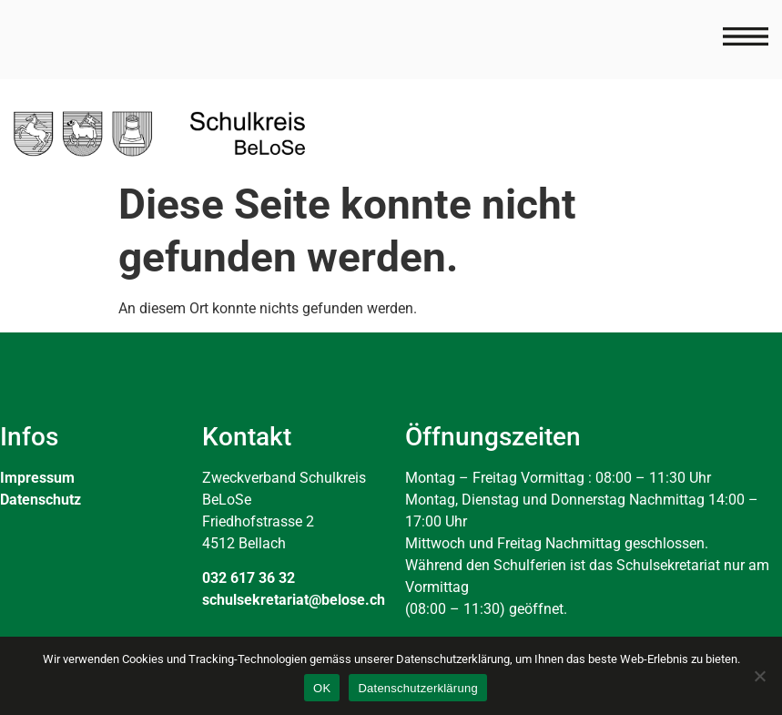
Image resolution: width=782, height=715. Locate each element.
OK (321, 688)
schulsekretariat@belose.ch (293, 599)
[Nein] (759, 676)
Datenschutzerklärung (417, 688)
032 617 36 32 (248, 578)
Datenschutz (40, 499)
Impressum (37, 477)
